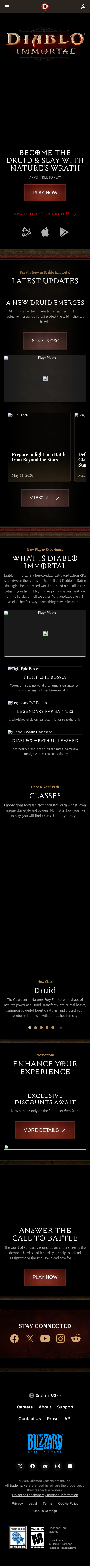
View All (45, 498)
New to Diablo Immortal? (45, 214)
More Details (45, 1130)
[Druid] (16, 843)
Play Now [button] (45, 192)
